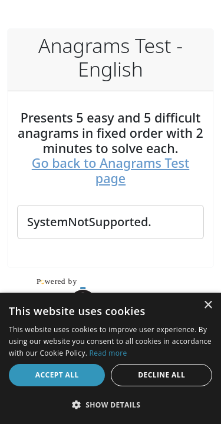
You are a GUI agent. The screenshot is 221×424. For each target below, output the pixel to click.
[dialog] (110, 358)
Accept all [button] (57, 375)
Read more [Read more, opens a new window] (108, 353)
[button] (110, 404)
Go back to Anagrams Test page (110, 170)
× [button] (207, 305)
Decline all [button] (161, 375)
